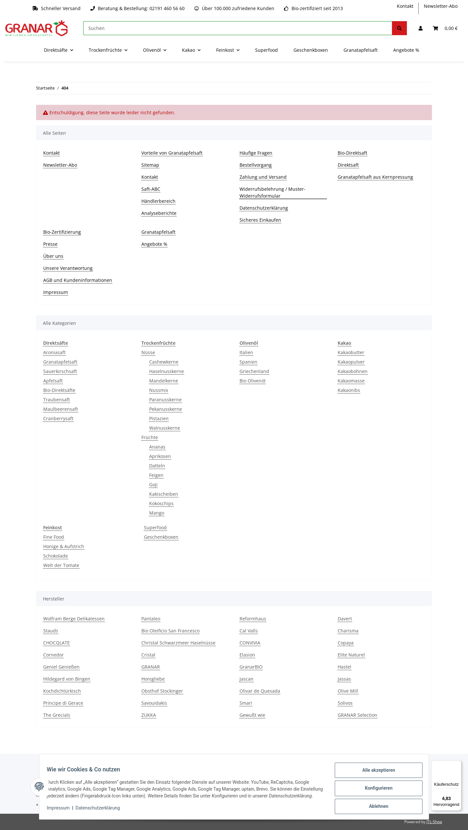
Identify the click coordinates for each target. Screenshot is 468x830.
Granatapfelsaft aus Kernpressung (375, 177)
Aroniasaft (54, 352)
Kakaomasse (351, 381)
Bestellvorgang (256, 165)
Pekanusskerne (165, 409)
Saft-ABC (150, 189)
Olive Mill (348, 691)
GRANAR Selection (357, 715)
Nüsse (148, 352)
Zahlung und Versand (263, 177)
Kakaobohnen (353, 371)
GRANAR (150, 667)
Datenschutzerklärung (264, 208)
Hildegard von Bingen (66, 679)
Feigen (156, 475)
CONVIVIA (250, 643)
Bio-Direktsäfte (59, 390)
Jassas (344, 679)
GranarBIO (251, 667)
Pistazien (159, 418)
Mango (156, 513)
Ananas (157, 447)
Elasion (247, 655)
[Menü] (458, 764)
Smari (246, 703)
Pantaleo (150, 619)
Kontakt (405, 6)
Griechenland (254, 371)
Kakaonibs (349, 390)
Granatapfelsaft (361, 50)
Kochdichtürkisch (62, 691)
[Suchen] (237, 28)
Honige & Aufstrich (63, 546)
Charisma (348, 631)
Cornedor (53, 655)
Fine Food (53, 537)
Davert (345, 619)
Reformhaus (253, 619)
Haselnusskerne (166, 371)
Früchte (149, 437)
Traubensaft (56, 399)
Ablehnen (375, 804)
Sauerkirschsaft (60, 371)
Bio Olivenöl (253, 381)
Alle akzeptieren (375, 770)
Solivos (345, 703)
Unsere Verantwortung (68, 268)
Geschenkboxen (161, 537)
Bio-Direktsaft (352, 153)
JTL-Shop (434, 821)
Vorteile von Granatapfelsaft (171, 153)
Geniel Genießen (61, 667)
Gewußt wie (252, 715)
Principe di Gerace (63, 703)
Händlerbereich (158, 201)
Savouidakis (154, 703)
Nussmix (158, 390)
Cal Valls (249, 631)
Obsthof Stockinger (162, 691)
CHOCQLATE (56, 643)
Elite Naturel (351, 655)
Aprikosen (160, 456)
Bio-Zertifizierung (62, 232)
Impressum (55, 292)
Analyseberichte (158, 213)
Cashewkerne (163, 362)
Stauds (50, 631)
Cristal (148, 655)
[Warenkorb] (445, 28)
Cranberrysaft (58, 418)
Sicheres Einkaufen (260, 220)
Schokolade (55, 556)
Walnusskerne (164, 428)
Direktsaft (348, 165)
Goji (153, 484)
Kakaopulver (351, 362)
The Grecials (56, 715)
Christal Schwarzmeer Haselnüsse (178, 643)
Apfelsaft (53, 381)
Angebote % (406, 50)
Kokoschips (161, 503)
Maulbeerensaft (60, 409)
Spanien (248, 362)
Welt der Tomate (61, 565)
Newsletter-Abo (441, 6)
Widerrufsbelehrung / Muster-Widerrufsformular (273, 192)
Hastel (344, 667)
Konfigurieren (375, 787)
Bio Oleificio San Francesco (170, 631)
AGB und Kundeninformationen (77, 280)
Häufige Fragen (256, 153)
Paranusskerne (165, 399)
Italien (246, 352)
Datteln (157, 466)
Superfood (155, 527)
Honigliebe (153, 679)
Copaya (346, 643)
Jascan (247, 679)
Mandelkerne (163, 381)
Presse (50, 244)
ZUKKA (148, 715)
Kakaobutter (351, 352)
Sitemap (150, 165)
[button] (420, 28)
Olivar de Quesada (260, 691)
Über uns (53, 256)
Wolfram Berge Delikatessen (74, 619)
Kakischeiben (163, 494)
